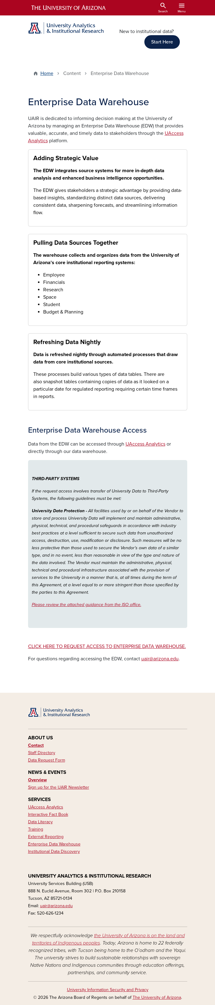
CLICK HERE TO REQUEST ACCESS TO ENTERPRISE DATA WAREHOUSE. (107, 646)
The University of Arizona (157, 997)
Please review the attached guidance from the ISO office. (86, 604)
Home (46, 73)
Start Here (162, 42)
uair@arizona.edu (160, 659)
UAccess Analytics (145, 444)
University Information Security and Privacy (107, 989)
